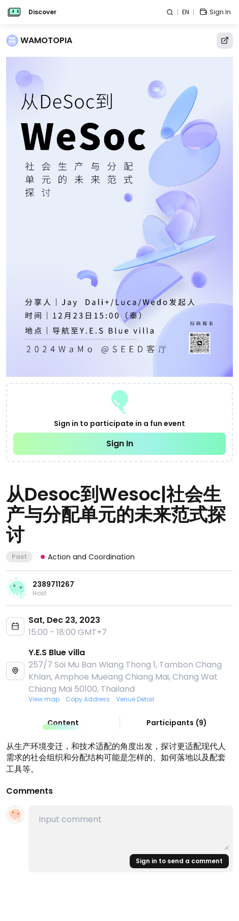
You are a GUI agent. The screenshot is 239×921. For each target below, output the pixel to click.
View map (43, 699)
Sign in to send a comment (179, 861)
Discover (42, 12)
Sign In (119, 443)
